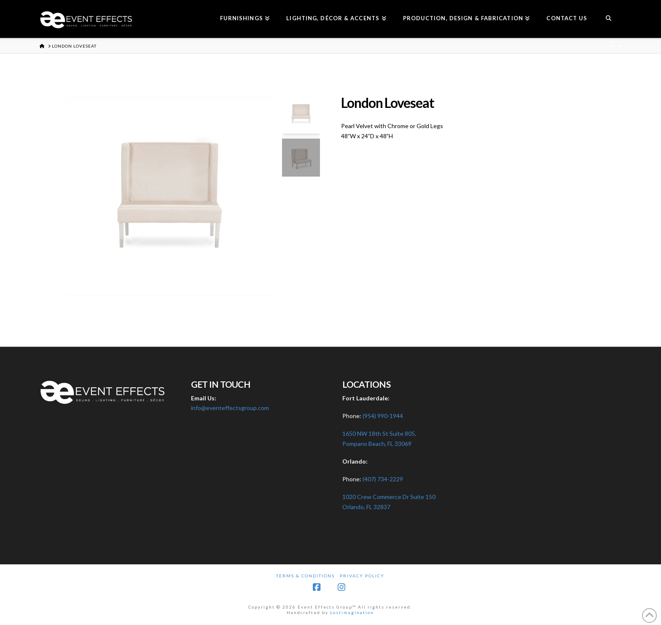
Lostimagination (352, 612)
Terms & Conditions (305, 575)
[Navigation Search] (608, 19)
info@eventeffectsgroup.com (230, 407)
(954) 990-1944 (383, 415)
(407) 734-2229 (383, 479)
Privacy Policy (362, 575)
